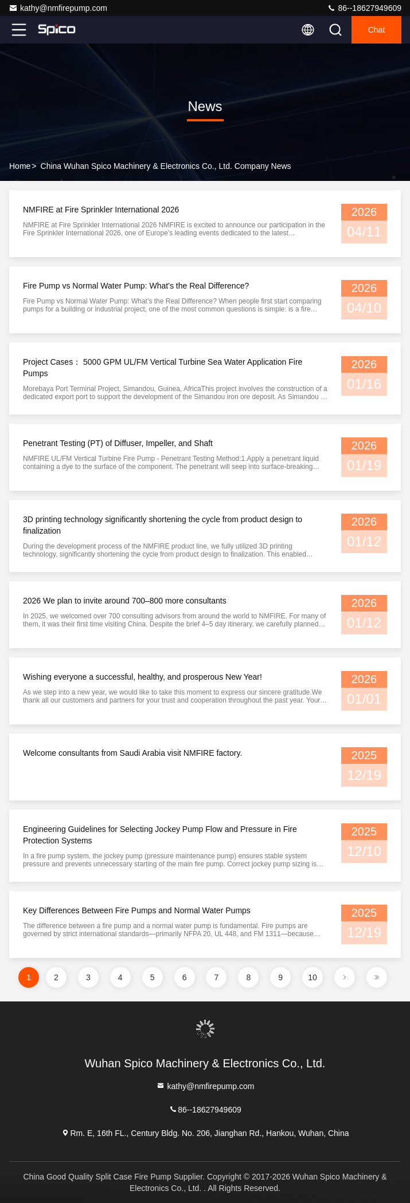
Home (19, 166)
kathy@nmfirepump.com (58, 8)
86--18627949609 (364, 8)
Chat (376, 29)
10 (312, 977)
